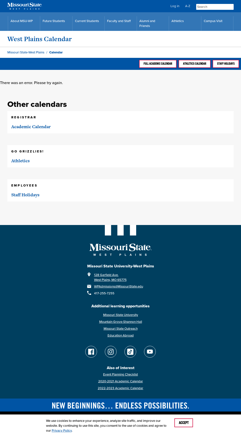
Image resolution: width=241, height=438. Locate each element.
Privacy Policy (62, 430)
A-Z (187, 6)
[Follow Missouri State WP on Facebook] (91, 352)
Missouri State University (120, 315)
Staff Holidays (226, 63)
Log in (174, 6)
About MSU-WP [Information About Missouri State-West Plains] (22, 21)
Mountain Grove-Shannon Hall (120, 321)
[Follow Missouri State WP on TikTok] (130, 352)
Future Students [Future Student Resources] (54, 21)
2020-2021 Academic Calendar (120, 381)
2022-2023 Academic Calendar (120, 388)
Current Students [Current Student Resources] (87, 21)
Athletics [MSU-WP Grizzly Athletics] (177, 21)
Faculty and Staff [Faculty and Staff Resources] (119, 21)
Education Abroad (121, 335)
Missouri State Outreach (121, 328)
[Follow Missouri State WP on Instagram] (111, 352)
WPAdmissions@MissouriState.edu (118, 286)
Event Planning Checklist (120, 374)
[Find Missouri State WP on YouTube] (150, 352)
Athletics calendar (194, 63)
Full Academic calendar (158, 63)
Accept (184, 423)
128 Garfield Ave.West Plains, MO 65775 (110, 277)
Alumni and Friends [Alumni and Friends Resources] (147, 23)
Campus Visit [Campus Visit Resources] (213, 21)
